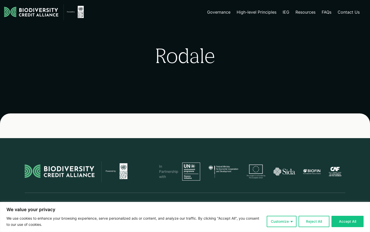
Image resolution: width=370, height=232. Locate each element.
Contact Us (349, 12)
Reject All (314, 221)
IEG (286, 12)
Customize (280, 221)
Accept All (347, 221)
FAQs (326, 12)
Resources (305, 12)
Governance (218, 12)
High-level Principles (256, 12)
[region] (185, 217)
